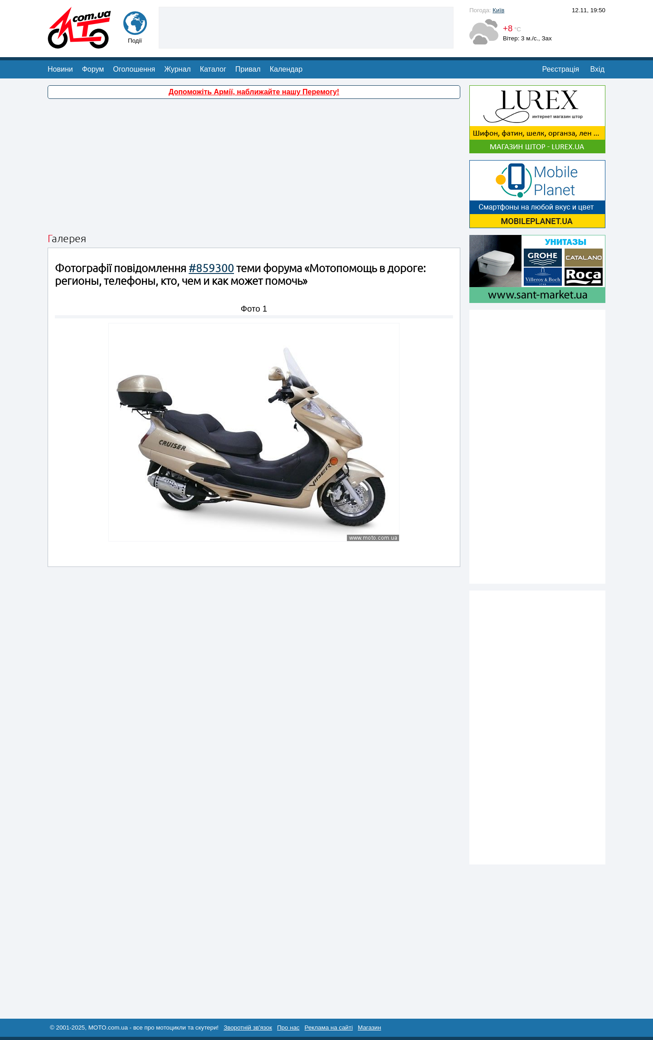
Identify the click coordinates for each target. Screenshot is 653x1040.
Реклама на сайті (329, 1027)
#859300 (211, 268)
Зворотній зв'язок (248, 1027)
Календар (286, 69)
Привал (248, 69)
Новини (60, 69)
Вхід (597, 69)
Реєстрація (561, 69)
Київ (498, 10)
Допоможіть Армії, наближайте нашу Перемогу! (254, 92)
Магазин (369, 1027)
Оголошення (134, 69)
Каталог (213, 69)
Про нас (288, 1027)
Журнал (177, 69)
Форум (93, 69)
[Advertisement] (306, 26)
